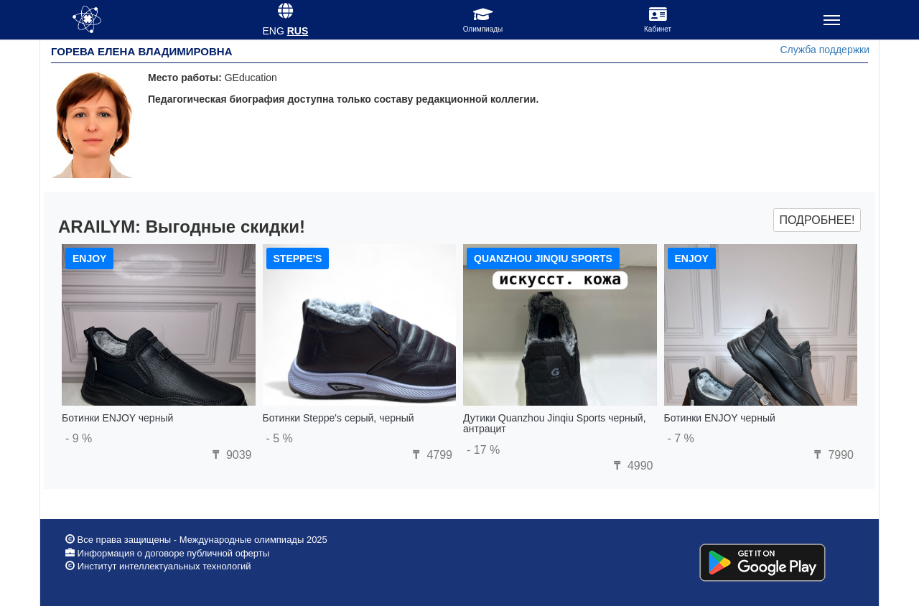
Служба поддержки (824, 49)
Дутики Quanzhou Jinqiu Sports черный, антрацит (554, 423)
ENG (273, 31)
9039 (229, 455)
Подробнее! (816, 220)
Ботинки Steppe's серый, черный (338, 418)
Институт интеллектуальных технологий (164, 566)
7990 (832, 455)
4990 (631, 466)
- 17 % (483, 450)
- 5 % (279, 438)
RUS (298, 31)
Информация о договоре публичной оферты (172, 553)
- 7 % (681, 438)
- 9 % (78, 438)
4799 (430, 455)
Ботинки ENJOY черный (117, 418)
